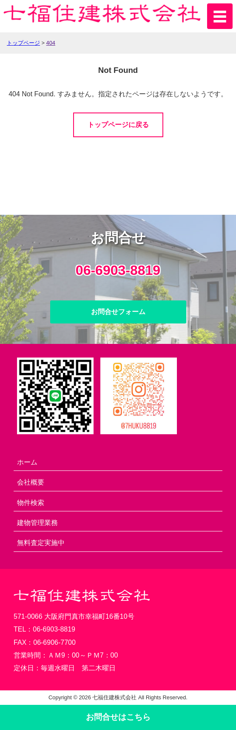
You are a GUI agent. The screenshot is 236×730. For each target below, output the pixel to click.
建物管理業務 (37, 522)
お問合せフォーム (118, 311)
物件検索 (30, 502)
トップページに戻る (118, 124)
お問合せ (118, 717)
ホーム (27, 462)
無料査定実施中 (41, 542)
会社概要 (30, 482)
